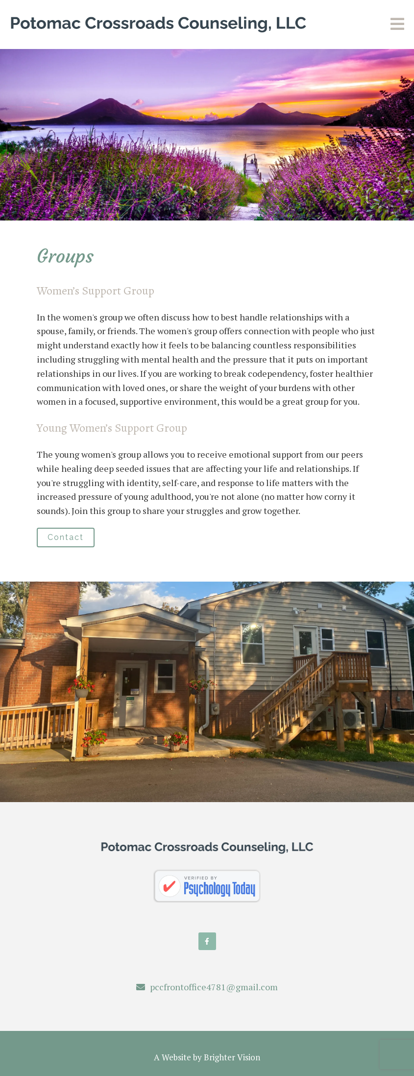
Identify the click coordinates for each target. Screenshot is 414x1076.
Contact (66, 537)
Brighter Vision (232, 1057)
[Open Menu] (397, 24)
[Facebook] (207, 941)
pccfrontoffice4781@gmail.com (214, 987)
